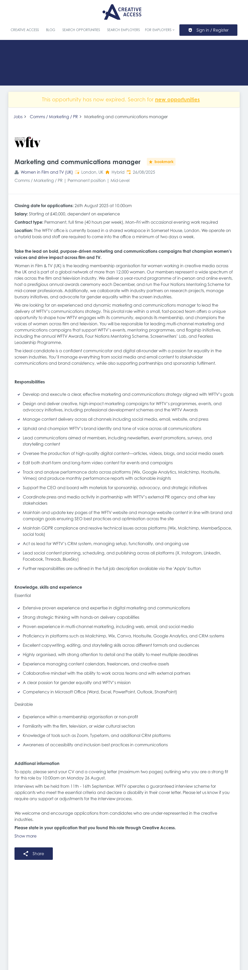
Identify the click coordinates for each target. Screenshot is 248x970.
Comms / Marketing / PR (54, 116)
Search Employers (123, 30)
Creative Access (25, 30)
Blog (50, 30)
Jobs (18, 116)
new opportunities (177, 99)
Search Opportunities (81, 30)
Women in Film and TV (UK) (47, 172)
